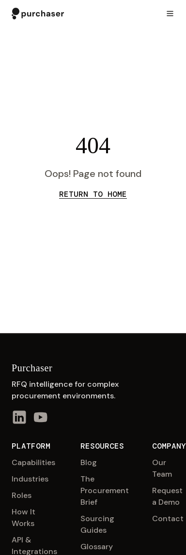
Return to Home (93, 194)
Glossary (96, 546)
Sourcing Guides (97, 524)
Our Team (162, 468)
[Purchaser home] (38, 13)
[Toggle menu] (170, 13)
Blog (88, 462)
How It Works (23, 517)
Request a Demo (167, 496)
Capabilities (33, 462)
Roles (21, 495)
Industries (30, 479)
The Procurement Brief (104, 490)
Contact (168, 518)
